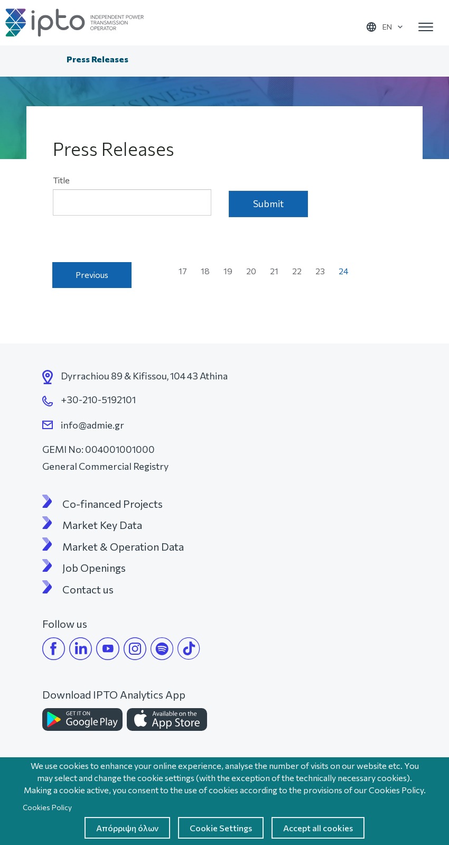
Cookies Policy (47, 807)
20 (254, 270)
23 (323, 270)
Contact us (88, 589)
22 (300, 270)
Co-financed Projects (112, 503)
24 (347, 273)
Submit (268, 203)
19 (231, 270)
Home (49, 60)
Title (61, 180)
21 (277, 270)
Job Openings (94, 567)
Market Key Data (102, 524)
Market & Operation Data (123, 546)
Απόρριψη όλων (127, 828)
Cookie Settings (221, 828)
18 (208, 270)
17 (186, 270)
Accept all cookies (318, 828)
